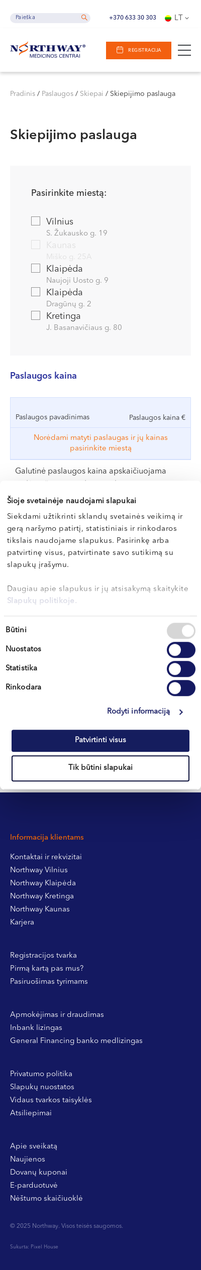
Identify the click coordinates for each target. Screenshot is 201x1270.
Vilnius (100, 228)
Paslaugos (57, 93)
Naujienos (27, 1160)
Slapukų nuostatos (42, 1087)
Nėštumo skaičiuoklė (46, 1199)
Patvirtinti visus (100, 740)
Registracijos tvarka (43, 956)
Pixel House (44, 1246)
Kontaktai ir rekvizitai (46, 857)
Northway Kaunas (40, 909)
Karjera (22, 923)
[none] (178, 18)
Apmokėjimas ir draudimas (57, 1015)
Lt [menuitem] (178, 18)
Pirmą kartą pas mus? (46, 969)
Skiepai (92, 93)
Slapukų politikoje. (42, 601)
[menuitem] (178, 18)
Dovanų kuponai (38, 1173)
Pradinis (22, 93)
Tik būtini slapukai (100, 768)
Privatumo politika (41, 1074)
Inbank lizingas (36, 1028)
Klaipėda (100, 275)
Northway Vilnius (39, 870)
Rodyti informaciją (138, 712)
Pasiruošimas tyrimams (49, 982)
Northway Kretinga (42, 896)
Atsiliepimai (31, 1113)
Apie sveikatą (33, 1146)
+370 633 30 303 (132, 18)
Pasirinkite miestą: (69, 193)
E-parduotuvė (34, 1186)
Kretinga (100, 322)
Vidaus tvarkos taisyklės (51, 1100)
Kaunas (100, 252)
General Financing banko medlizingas (76, 1041)
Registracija (144, 50)
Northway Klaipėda (43, 883)
